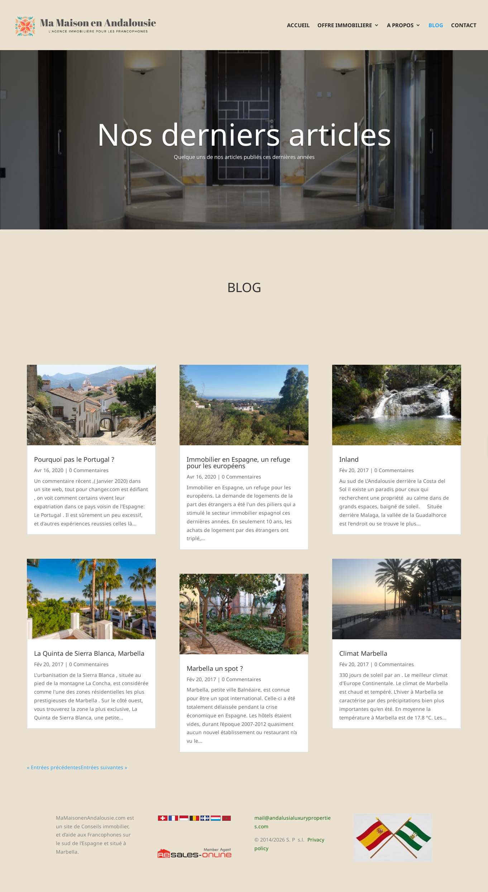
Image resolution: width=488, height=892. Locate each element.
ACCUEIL (298, 26)
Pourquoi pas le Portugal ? (74, 459)
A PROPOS (400, 26)
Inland (349, 459)
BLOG (436, 26)
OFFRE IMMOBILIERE (344, 26)
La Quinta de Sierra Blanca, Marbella (89, 653)
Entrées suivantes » (104, 767)
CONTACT (464, 26)
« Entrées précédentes (54, 767)
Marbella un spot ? (215, 668)
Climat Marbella (363, 653)
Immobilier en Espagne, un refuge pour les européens (238, 462)
